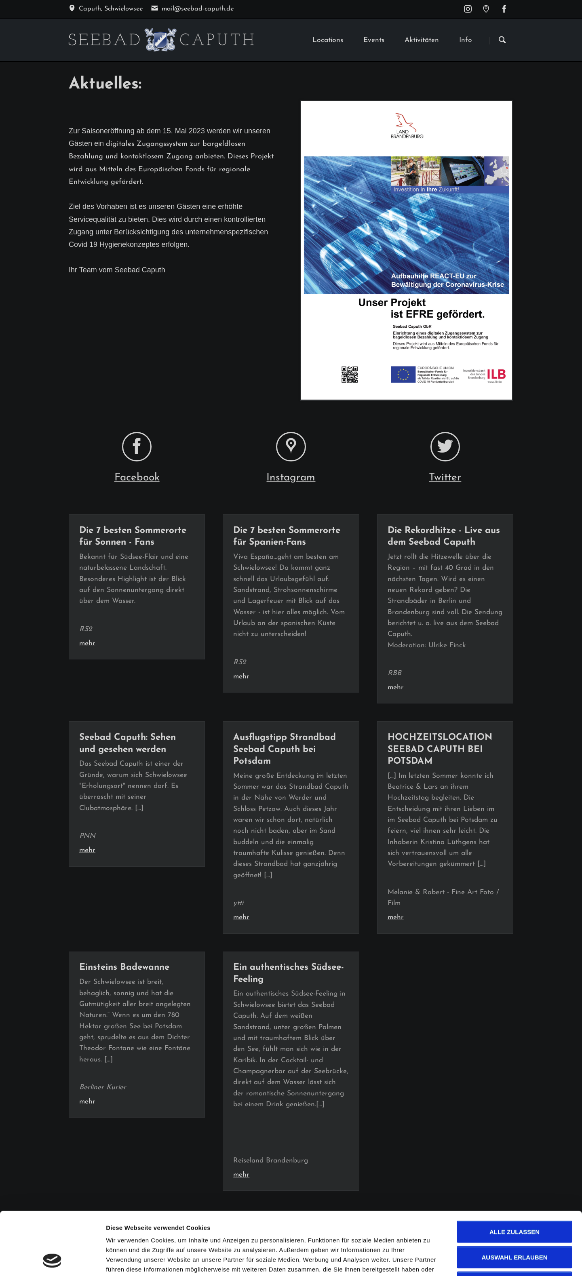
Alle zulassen (514, 1172)
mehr (87, 643)
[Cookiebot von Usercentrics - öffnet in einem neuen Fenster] (52, 1260)
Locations (327, 40)
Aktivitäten (422, 40)
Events (373, 40)
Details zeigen (429, 1260)
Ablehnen (514, 1223)
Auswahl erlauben (514, 1198)
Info (465, 40)
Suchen (502, 40)
